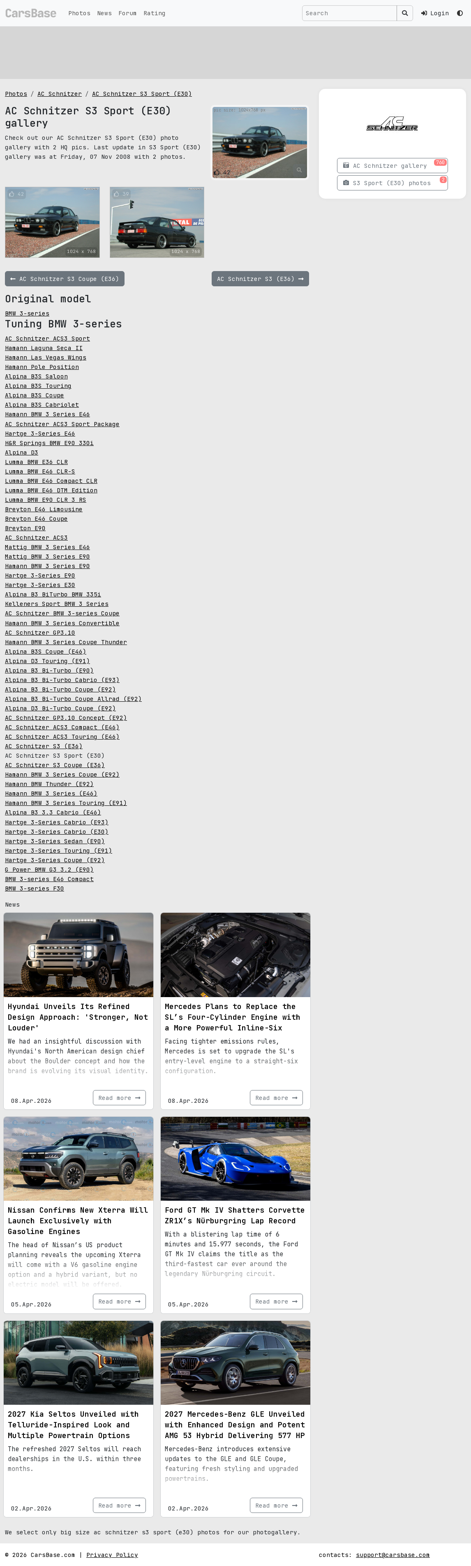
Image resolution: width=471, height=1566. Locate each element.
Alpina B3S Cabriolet (42, 404)
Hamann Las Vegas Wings (45, 357)
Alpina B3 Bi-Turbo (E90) (49, 670)
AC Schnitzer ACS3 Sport (47, 338)
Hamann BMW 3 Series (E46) (51, 793)
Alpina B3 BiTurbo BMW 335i (53, 594)
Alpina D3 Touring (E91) (47, 661)
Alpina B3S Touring (38, 386)
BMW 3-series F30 (34, 888)
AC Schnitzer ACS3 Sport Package (62, 424)
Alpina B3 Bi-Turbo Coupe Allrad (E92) (73, 699)
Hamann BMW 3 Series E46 (47, 414)
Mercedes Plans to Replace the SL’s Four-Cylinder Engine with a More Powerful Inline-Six (232, 1017)
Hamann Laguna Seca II (44, 348)
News (104, 13)
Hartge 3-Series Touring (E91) (58, 850)
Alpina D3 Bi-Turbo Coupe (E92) (60, 708)
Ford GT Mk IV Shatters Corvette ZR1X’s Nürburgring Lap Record (235, 1215)
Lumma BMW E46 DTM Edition (51, 490)
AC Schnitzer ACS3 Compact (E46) (62, 727)
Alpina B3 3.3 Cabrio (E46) (53, 812)
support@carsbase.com (393, 1555)
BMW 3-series (27, 313)
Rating (154, 13)
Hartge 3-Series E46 (40, 433)
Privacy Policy (112, 1555)
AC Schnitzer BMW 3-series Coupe (62, 613)
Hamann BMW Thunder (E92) (49, 784)
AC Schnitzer (59, 93)
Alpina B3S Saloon (36, 376)
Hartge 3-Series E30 (40, 585)
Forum (127, 13)
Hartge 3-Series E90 (40, 575)
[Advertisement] (235, 51)
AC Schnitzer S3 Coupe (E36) (55, 765)
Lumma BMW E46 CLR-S (40, 471)
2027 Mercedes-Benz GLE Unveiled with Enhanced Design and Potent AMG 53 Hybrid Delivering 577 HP (235, 1424)
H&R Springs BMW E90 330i (49, 443)
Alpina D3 (21, 452)
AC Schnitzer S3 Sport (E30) (142, 93)
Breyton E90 (25, 528)
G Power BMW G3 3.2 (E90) (49, 869)
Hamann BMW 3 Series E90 (47, 566)
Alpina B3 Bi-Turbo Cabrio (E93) (62, 680)
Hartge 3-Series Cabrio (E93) (57, 822)
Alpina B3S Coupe (34, 395)
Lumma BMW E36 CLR (36, 462)
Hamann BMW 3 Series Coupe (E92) (62, 774)
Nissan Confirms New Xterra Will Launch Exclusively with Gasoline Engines (78, 1220)
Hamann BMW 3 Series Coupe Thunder (66, 642)
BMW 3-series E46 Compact (49, 879)
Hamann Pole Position (42, 367)
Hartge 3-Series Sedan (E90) (55, 841)
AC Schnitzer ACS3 (36, 537)
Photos (79, 13)
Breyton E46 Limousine (44, 509)
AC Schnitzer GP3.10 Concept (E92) (66, 718)
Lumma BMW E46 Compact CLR (51, 481)
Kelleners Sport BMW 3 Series (57, 604)
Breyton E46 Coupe (36, 518)
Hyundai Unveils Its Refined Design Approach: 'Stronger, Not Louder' (78, 1017)
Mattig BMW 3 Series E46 (47, 547)
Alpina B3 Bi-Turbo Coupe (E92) (60, 689)
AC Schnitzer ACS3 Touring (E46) (62, 736)
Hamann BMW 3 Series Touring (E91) (66, 803)
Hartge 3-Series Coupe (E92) (55, 860)
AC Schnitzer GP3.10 (40, 632)
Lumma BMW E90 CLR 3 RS (45, 499)
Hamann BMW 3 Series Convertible (62, 623)
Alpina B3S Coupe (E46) (45, 651)
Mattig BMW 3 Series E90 (47, 556)
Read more (119, 1098)
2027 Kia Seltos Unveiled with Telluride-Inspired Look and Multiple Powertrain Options (73, 1424)
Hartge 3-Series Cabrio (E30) (57, 831)
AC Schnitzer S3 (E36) (44, 746)
